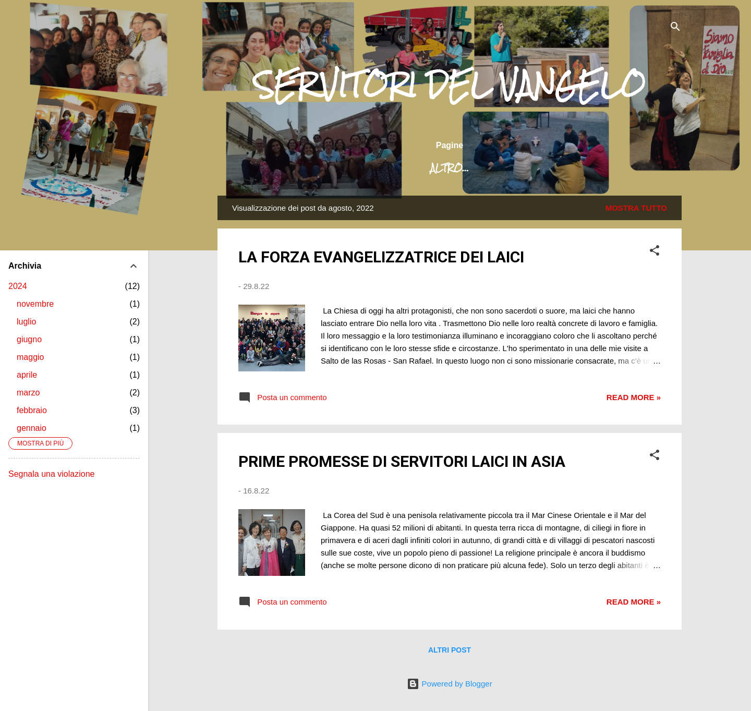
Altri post (449, 650)
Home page (280, 168)
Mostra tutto (636, 207)
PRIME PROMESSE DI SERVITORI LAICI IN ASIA (401, 461)
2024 (17, 286)
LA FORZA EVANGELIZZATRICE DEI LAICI (381, 257)
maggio (30, 357)
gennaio (31, 428)
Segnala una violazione (51, 473)
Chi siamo (357, 168)
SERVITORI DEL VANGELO (449, 85)
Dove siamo (560, 168)
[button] (654, 252)
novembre (35, 303)
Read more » (634, 397)
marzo (28, 392)
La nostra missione (456, 168)
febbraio (32, 410)
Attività (630, 168)
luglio (26, 321)
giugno (29, 339)
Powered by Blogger (449, 683)
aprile (27, 374)
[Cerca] (675, 28)
